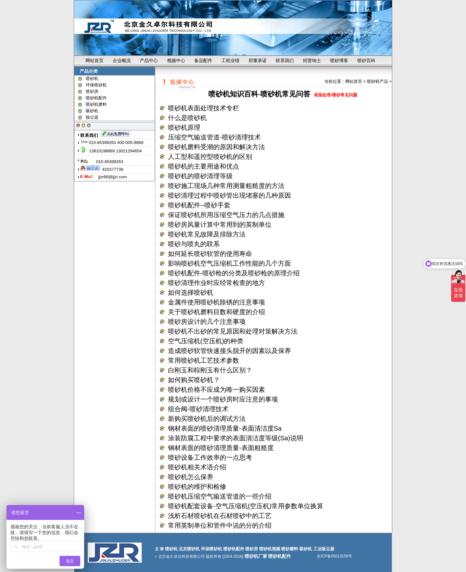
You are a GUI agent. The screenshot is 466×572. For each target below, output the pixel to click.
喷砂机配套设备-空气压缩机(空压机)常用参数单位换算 (245, 506)
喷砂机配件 (96, 97)
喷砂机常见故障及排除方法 (207, 234)
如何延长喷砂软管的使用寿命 (210, 253)
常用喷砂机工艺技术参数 (203, 360)
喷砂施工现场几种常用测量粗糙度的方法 (226, 185)
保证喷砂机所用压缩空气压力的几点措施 (226, 214)
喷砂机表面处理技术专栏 (203, 108)
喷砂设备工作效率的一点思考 (210, 457)
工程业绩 (230, 60)
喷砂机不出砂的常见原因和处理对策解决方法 (232, 331)
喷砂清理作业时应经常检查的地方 (216, 282)
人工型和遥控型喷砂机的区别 (210, 156)
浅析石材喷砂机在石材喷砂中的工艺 (220, 515)
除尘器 (92, 117)
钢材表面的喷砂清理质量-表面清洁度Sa (225, 428)
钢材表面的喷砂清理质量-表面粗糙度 (221, 447)
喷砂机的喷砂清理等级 (200, 176)
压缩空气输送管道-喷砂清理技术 (214, 137)
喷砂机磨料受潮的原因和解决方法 (216, 146)
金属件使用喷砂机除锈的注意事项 (216, 302)
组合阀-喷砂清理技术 (198, 408)
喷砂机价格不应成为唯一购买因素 (216, 389)
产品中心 (149, 60)
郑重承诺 (258, 60)
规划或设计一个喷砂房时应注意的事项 (223, 399)
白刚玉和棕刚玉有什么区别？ (210, 370)
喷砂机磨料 (96, 104)
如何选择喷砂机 (190, 292)
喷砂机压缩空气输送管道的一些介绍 (220, 496)
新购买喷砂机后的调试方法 (207, 418)
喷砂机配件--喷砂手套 (199, 205)
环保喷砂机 (96, 84)
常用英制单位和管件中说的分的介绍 (220, 525)
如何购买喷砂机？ (194, 379)
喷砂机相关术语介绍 (197, 467)
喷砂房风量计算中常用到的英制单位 (220, 224)
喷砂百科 (366, 60)
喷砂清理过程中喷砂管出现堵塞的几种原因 (229, 195)
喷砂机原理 (184, 127)
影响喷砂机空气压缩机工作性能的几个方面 (229, 263)
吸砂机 (92, 110)
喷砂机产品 (377, 81)
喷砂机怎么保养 (190, 476)
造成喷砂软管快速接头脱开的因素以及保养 (229, 350)
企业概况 (122, 60)
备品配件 (203, 60)
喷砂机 (92, 78)
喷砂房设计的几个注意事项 (207, 321)
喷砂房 (92, 91)
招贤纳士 (312, 60)
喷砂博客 (339, 60)
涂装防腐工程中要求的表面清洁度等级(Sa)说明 (235, 438)
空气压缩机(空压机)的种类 (205, 341)
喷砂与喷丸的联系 (194, 244)
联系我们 (285, 60)
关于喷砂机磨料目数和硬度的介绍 (216, 311)
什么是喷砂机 (187, 117)
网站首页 (94, 60)
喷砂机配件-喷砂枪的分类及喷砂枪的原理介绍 (234, 273)
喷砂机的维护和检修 (197, 486)
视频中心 (176, 60)
